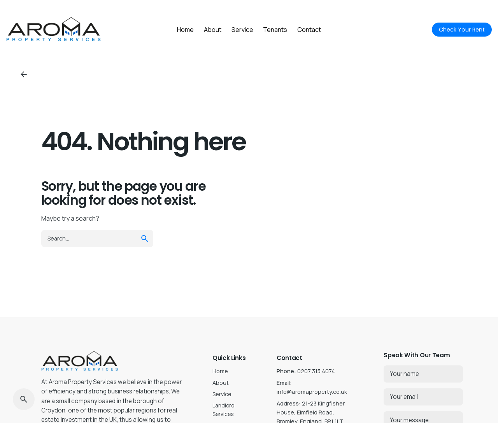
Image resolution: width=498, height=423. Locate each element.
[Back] (24, 74)
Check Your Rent (462, 29)
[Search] (24, 399)
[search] (144, 238)
